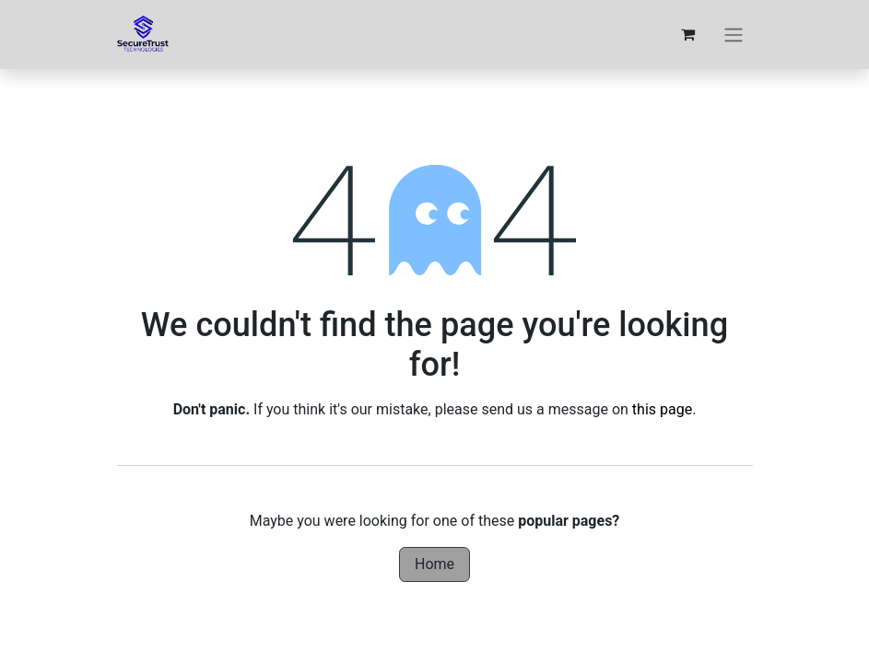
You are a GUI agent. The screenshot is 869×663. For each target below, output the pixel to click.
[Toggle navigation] (733, 34)
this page (662, 409)
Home (434, 564)
